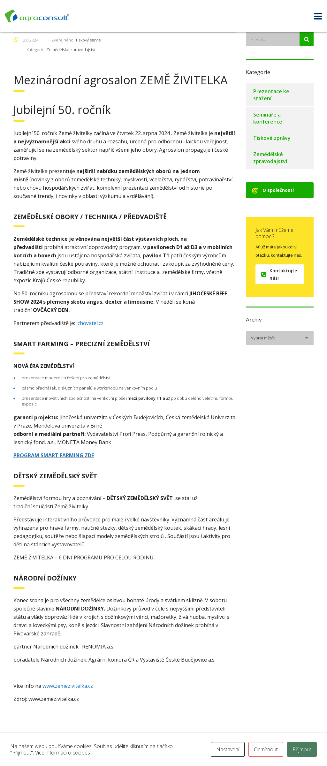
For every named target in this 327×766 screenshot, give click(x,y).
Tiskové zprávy (272, 137)
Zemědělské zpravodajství (270, 158)
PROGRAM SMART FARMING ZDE (53, 455)
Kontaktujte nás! (279, 274)
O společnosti (273, 190)
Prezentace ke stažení (271, 95)
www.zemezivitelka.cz (67, 685)
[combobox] (280, 338)
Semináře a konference (267, 118)
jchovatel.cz (89, 323)
